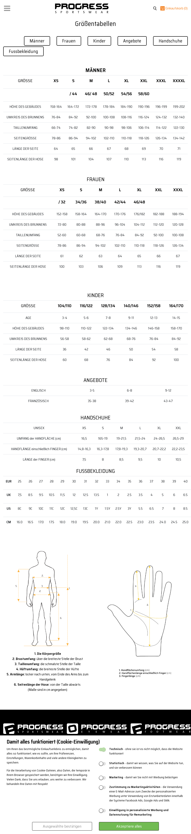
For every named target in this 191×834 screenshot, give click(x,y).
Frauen (69, 40)
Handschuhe (170, 40)
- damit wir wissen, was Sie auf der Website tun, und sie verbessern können (146, 765)
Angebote (132, 40)
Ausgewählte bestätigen (62, 826)
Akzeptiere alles (129, 826)
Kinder (99, 40)
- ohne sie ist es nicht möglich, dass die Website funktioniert (146, 751)
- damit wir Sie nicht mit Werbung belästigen (143, 777)
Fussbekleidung (23, 51)
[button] (7, 7)
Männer (37, 40)
